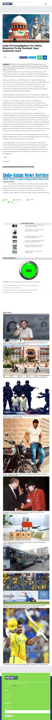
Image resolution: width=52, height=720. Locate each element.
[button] (26, 1)
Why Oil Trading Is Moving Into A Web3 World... (12, 290)
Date (5, 59)
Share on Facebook (23, 59)
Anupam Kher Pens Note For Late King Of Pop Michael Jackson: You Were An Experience (23, 514)
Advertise (7, 701)
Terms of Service (8, 695)
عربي (22, 1)
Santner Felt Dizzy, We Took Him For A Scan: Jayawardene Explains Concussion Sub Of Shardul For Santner (24, 608)
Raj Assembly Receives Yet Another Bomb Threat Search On (25, 380)
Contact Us (7, 699)
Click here (14, 687)
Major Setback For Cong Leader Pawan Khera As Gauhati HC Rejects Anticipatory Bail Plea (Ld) (25, 345)
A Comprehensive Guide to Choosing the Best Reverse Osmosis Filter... (17, 294)
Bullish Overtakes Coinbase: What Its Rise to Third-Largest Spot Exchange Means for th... (21, 288)
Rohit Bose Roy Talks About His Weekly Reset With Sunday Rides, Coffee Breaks (25, 476)
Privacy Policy (8, 697)
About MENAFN (8, 703)
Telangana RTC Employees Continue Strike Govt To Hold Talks (26, 574)
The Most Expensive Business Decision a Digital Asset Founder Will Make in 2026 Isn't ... (21, 292)
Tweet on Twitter (32, 59)
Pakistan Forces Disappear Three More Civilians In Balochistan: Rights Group (26, 418)
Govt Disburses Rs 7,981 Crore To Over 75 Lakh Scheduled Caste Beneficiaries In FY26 (24, 545)
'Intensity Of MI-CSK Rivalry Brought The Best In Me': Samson (25, 666)
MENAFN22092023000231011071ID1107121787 (18, 169)
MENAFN (6, 66)
